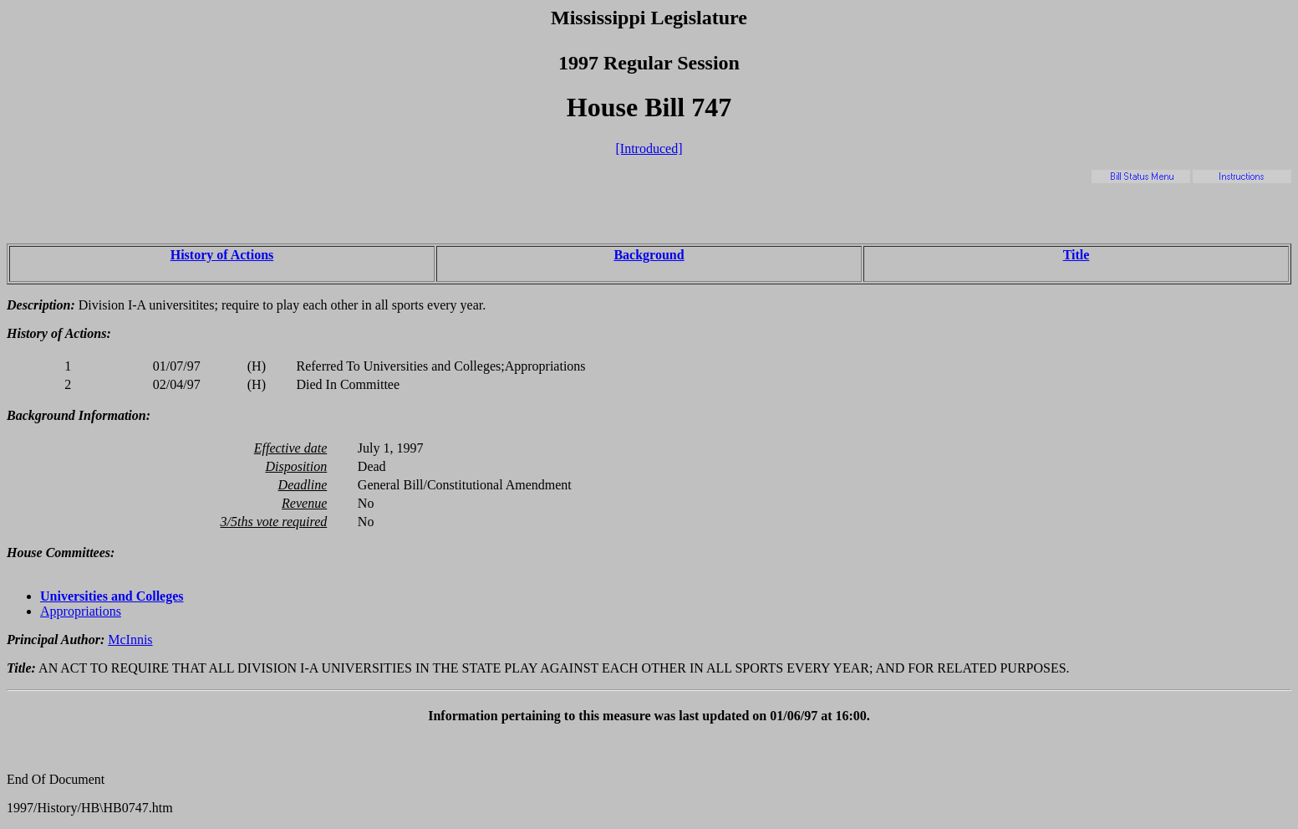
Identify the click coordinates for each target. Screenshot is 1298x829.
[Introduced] (649, 148)
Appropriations (80, 611)
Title (1076, 255)
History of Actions (222, 255)
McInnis (130, 639)
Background (648, 255)
